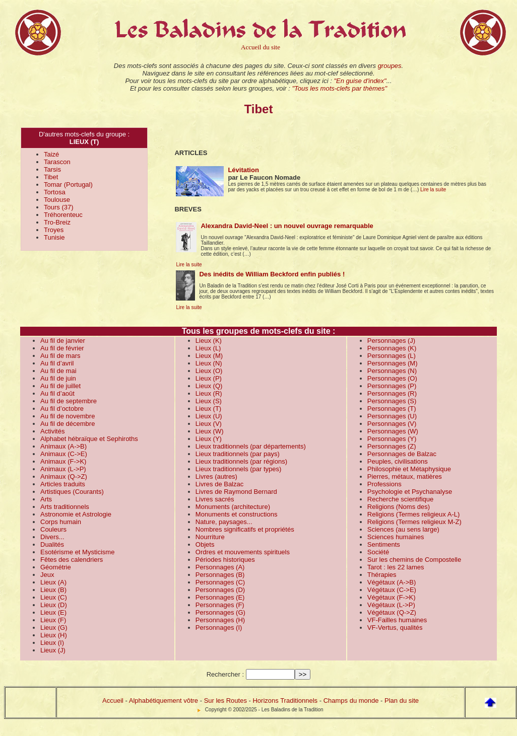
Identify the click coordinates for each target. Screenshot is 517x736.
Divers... (52, 537)
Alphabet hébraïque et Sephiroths (89, 439)
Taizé (51, 154)
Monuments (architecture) (233, 506)
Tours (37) (59, 207)
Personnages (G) (220, 612)
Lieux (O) (209, 371)
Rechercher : (225, 674)
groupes (390, 65)
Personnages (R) (392, 393)
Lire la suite (433, 189)
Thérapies (382, 574)
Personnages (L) (391, 355)
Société (378, 552)
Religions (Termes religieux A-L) (413, 514)
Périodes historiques (225, 559)
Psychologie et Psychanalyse (409, 491)
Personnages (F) (220, 605)
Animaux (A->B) (63, 446)
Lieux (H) (53, 635)
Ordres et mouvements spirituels (243, 552)
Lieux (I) (52, 642)
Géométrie (55, 567)
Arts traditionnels (64, 506)
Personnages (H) (220, 620)
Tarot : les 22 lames (395, 567)
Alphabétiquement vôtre (163, 700)
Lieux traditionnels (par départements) (251, 446)
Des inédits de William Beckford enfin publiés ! (272, 274)
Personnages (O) (392, 378)
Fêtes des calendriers (71, 559)
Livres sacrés (215, 499)
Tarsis (52, 169)
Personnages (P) (392, 386)
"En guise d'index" (360, 81)
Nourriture (210, 537)
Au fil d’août (57, 393)
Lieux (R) (209, 393)
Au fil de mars (60, 355)
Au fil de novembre (67, 416)
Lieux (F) (53, 620)
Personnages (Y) (392, 439)
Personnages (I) (219, 627)
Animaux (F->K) (63, 461)
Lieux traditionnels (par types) (239, 469)
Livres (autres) (216, 476)
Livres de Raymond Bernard (236, 491)
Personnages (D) (220, 590)
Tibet (51, 177)
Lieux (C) (53, 597)
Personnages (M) (392, 363)
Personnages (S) (392, 401)
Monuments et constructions (237, 514)
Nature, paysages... (224, 522)
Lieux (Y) (209, 439)
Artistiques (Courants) (72, 491)
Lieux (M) (209, 355)
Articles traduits (62, 484)
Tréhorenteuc (63, 214)
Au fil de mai (58, 371)
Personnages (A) (220, 567)
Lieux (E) (53, 612)
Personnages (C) (220, 582)
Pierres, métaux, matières (404, 476)
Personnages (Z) (391, 446)
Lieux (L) (208, 348)
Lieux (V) (209, 423)
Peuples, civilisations (397, 461)
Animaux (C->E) (63, 454)
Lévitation (243, 170)
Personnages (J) (391, 340)
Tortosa (55, 192)
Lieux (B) (53, 590)
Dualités (52, 544)
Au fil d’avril (57, 363)
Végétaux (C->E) (391, 590)
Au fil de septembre (68, 401)
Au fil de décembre (67, 423)
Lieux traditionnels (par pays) (238, 454)
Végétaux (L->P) (391, 605)
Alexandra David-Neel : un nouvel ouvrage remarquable (287, 226)
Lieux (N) (209, 363)
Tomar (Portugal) (68, 184)
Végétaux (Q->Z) (391, 612)
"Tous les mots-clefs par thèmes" (339, 88)
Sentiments (383, 544)
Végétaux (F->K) (391, 597)
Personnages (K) (392, 348)
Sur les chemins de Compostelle (414, 559)
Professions (384, 484)
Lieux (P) (209, 378)
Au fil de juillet (60, 386)
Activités (52, 431)
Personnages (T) (391, 408)
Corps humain (60, 522)
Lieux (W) (210, 431)
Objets (205, 544)
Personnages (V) (392, 423)
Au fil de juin (58, 378)
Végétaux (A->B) (391, 582)
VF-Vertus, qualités (395, 627)
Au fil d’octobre (62, 408)
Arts (46, 499)
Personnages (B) (220, 574)
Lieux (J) (53, 650)
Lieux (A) (53, 582)
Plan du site (401, 700)
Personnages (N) (392, 371)
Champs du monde (351, 700)
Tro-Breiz (57, 222)
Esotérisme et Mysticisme (77, 552)
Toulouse (57, 199)
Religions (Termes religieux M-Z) (414, 522)
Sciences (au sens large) (403, 529)
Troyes (53, 230)
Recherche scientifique (400, 499)
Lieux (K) (209, 340)
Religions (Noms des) (398, 506)
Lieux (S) (209, 401)
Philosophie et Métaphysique (409, 469)
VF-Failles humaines (397, 620)
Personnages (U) (392, 416)
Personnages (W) (392, 431)
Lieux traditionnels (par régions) (241, 461)
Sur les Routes (225, 700)
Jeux (47, 574)
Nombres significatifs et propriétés (245, 529)
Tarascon (57, 162)
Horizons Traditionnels (284, 700)
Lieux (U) (209, 416)
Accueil (112, 700)
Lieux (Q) (209, 386)
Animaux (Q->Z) (63, 476)
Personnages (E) (220, 597)
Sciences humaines (395, 537)
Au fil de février (62, 348)
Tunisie (54, 237)
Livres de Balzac (219, 484)
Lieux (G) (53, 627)
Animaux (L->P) (63, 469)
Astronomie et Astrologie (75, 514)
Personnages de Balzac (401, 454)
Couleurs (53, 529)
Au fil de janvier (62, 340)
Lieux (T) (208, 408)
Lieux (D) (53, 605)
